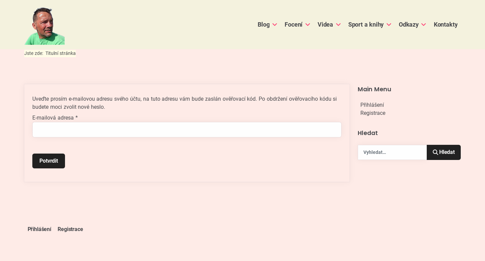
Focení (293, 24)
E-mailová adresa (55, 118)
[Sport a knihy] (388, 24)
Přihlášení (372, 105)
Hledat (444, 152)
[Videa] (337, 24)
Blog (263, 24)
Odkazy (409, 24)
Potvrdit (48, 161)
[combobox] (392, 152)
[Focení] (306, 24)
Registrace (372, 113)
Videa (325, 24)
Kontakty (446, 24)
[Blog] (273, 24)
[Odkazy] (423, 24)
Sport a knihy (366, 24)
